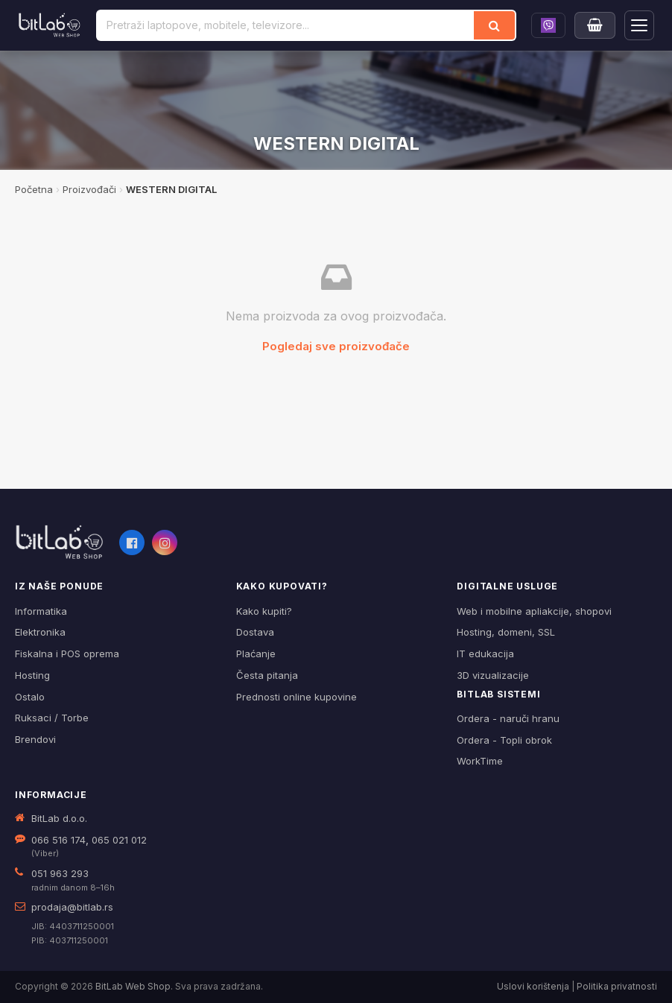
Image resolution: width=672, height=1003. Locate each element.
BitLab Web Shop (133, 986)
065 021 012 (119, 840)
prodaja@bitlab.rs (72, 907)
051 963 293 (60, 873)
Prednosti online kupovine (296, 697)
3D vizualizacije (493, 675)
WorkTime (480, 761)
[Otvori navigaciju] (639, 25)
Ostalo (30, 697)
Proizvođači (89, 189)
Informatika (41, 611)
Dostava (255, 632)
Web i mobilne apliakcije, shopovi (534, 611)
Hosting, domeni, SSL (506, 632)
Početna (34, 189)
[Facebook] (132, 542)
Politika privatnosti (617, 986)
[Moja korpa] (594, 25)
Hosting (32, 675)
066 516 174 (58, 840)
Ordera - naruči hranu (508, 718)
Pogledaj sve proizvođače (336, 346)
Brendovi (35, 739)
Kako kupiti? (264, 611)
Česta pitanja (267, 675)
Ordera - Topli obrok (504, 740)
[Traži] (494, 25)
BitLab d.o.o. (59, 818)
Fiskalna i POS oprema (67, 653)
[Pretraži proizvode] (286, 25)
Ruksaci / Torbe (52, 718)
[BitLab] (49, 25)
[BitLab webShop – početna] (59, 542)
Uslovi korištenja (533, 986)
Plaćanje (256, 653)
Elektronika (40, 632)
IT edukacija (485, 653)
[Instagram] (164, 542)
